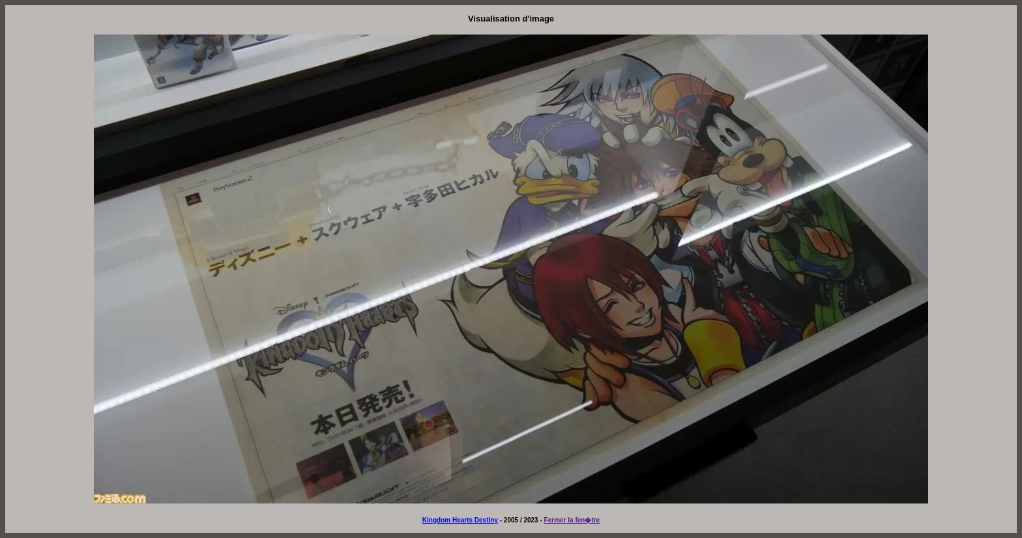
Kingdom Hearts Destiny (460, 520)
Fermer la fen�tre (572, 520)
